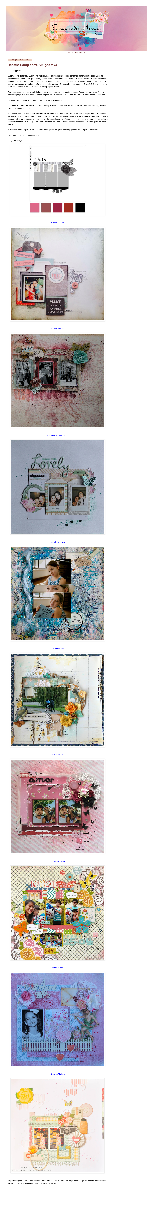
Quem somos (79, 53)
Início (70, 53)
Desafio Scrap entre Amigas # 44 (32, 65)
